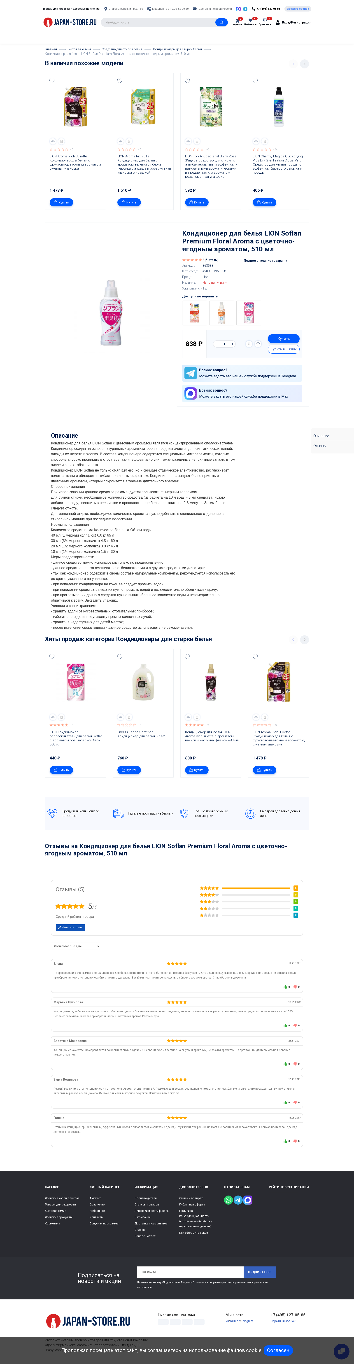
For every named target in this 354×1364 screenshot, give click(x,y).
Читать (211, 260)
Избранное (97, 1210)
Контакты (96, 1217)
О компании (143, 1217)
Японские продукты (58, 1217)
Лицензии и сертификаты (152, 1210)
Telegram (247, 1321)
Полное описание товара (265, 260)
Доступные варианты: (200, 296)
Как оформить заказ (193, 1232)
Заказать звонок (298, 8)
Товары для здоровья (60, 1204)
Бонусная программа (104, 1223)
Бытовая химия (55, 1210)
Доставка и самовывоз (151, 1223)
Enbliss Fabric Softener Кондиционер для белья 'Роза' (141, 734)
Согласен (278, 1350)
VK (227, 1321)
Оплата (140, 1229)
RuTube (235, 1321)
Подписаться (260, 1271)
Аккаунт (95, 1198)
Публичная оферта (192, 1204)
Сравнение (97, 1204)
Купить (61, 202)
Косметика (52, 1223)
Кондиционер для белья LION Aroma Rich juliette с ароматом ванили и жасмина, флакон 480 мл (212, 736)
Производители (146, 1198)
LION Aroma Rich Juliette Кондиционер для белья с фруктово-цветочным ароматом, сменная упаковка (76, 162)
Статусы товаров (147, 1204)
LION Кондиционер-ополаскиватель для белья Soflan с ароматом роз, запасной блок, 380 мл (76, 738)
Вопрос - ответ (145, 1236)
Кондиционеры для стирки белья (164, 638)
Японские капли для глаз (62, 1198)
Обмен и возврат (191, 1198)
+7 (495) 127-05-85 (288, 1314)
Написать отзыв (70, 927)
